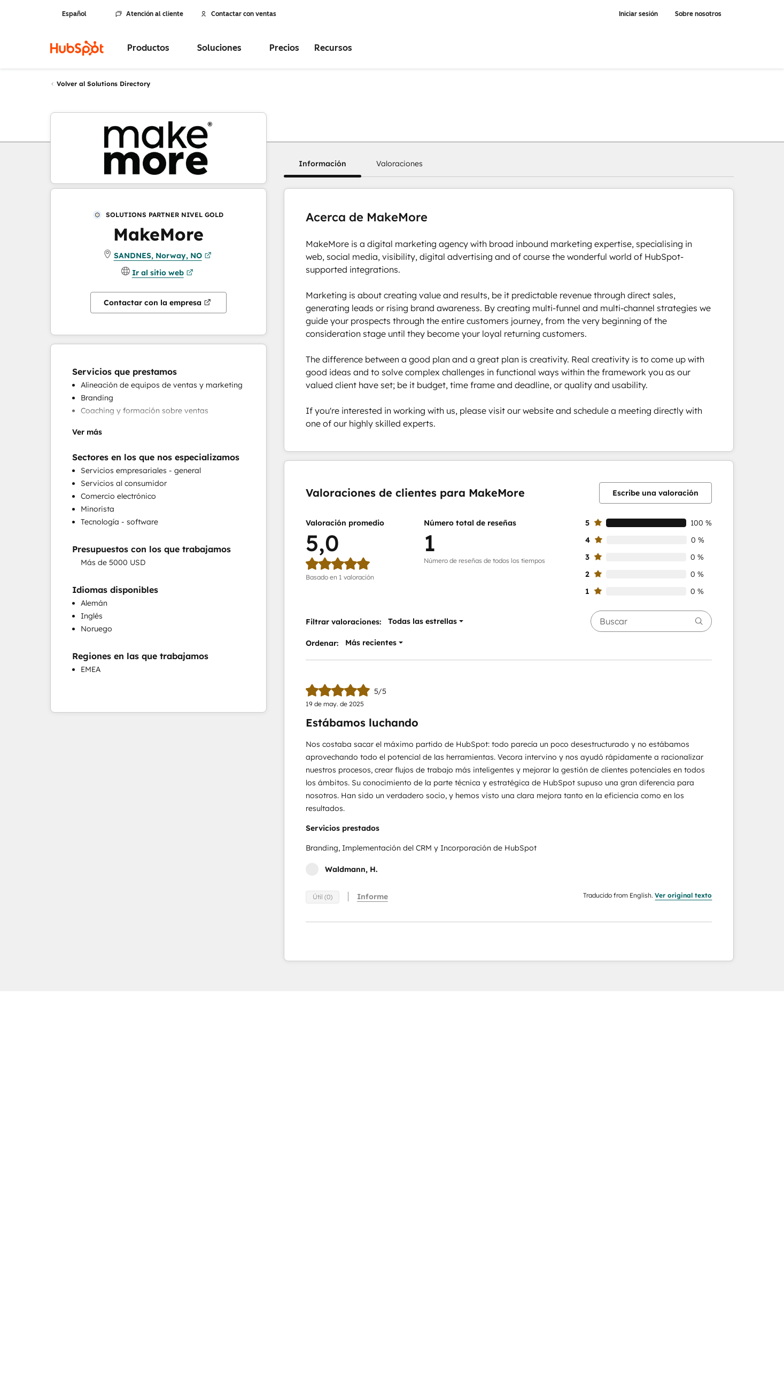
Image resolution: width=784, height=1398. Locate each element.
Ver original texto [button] (683, 895)
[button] (322, 163)
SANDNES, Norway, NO (163, 255)
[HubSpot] (77, 48)
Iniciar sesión (638, 14)
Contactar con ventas (238, 14)
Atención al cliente (149, 14)
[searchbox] (651, 621)
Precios (284, 48)
